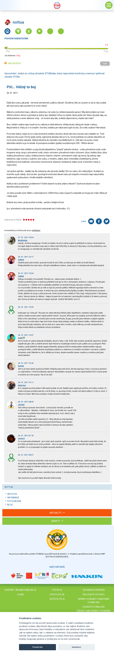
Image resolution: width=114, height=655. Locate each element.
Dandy (21, 366)
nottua (21, 260)
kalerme (22, 385)
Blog (10, 504)
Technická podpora (93, 590)
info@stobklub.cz (25, 590)
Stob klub (57, 5)
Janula (21, 404)
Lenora (21, 438)
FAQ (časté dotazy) (93, 594)
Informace (13, 497)
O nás (20, 594)
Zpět (105, 63)
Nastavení (76, 647)
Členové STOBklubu (94, 606)
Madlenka (22, 240)
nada (20, 338)
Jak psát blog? (14, 63)
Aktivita (12, 494)
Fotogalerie (14, 501)
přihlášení (36, 230)
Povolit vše (37, 647)
